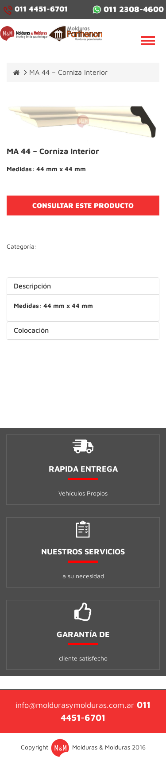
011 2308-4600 (128, 9)
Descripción (32, 286)
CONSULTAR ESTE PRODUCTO (83, 205)
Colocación (31, 330)
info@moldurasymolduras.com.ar (74, 705)
